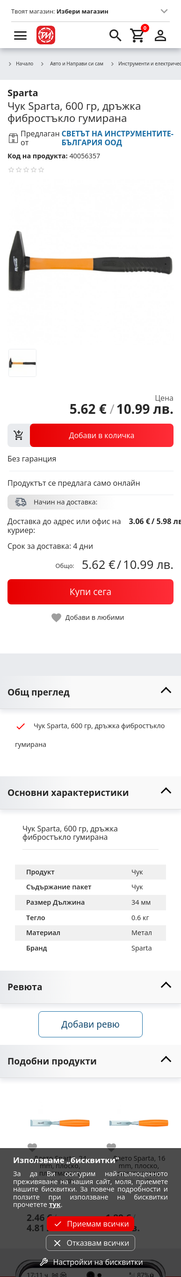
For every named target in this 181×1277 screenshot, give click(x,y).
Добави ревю (90, 1024)
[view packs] (90, 435)
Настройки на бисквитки (90, 1262)
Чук (137, 871)
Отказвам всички (90, 1243)
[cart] (138, 35)
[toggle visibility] (90, 692)
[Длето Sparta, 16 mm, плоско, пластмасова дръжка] (139, 1119)
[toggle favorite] (88, 618)
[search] (115, 35)
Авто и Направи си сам (71, 63)
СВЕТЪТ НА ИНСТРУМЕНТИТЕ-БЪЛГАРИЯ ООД (118, 138)
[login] (160, 35)
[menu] (20, 35)
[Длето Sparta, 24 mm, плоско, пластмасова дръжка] (60, 1119)
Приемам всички (90, 1223)
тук (55, 1204)
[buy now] (90, 591)
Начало (20, 64)
